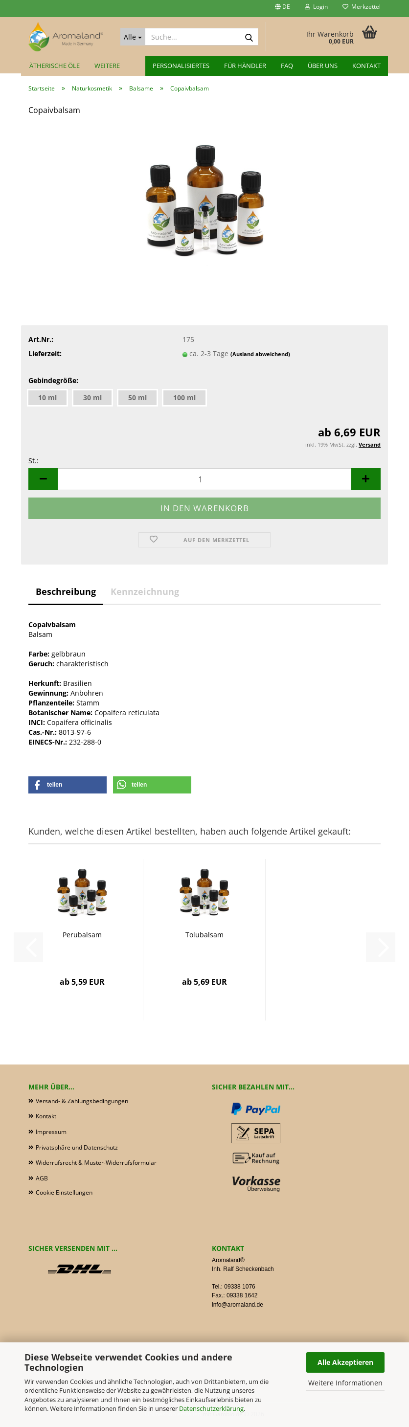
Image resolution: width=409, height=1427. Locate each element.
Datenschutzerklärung (211, 1408)
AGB (42, 1178)
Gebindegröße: (53, 380)
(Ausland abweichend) (260, 354)
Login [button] (316, 6)
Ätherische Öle (54, 65)
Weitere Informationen (345, 1382)
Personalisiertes (181, 65)
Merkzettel (361, 6)
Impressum (51, 1132)
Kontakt (366, 65)
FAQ (287, 65)
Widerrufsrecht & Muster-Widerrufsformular (96, 1162)
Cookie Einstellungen (64, 1192)
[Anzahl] (204, 479)
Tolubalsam (204, 934)
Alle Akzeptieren (345, 1362)
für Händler (245, 65)
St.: (33, 460)
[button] (282, 8)
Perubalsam (82, 934)
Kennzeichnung (145, 591)
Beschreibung (66, 591)
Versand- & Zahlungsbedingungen (82, 1101)
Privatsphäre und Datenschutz (77, 1147)
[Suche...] (132, 36)
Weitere (107, 65)
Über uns (323, 65)
